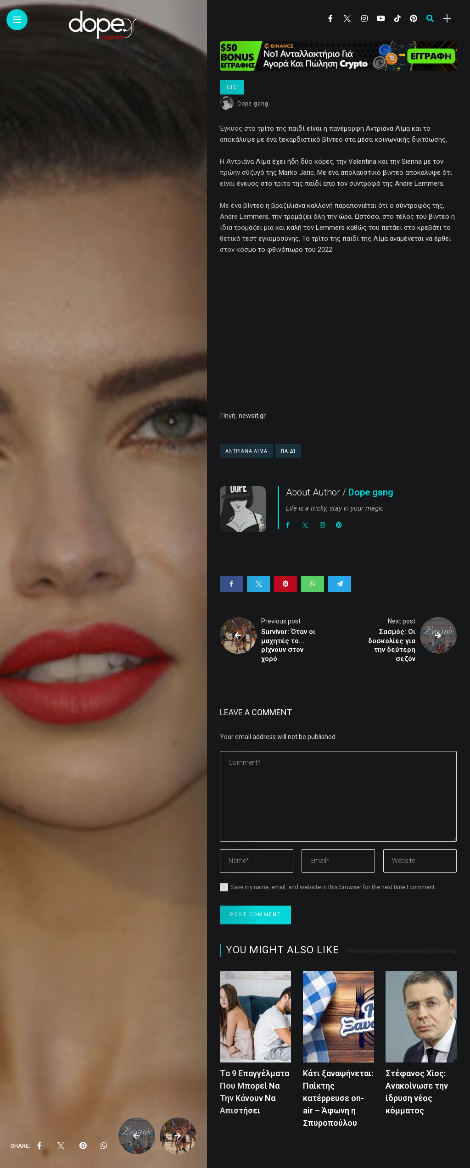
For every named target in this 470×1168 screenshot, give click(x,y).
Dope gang (253, 103)
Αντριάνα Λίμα (246, 451)
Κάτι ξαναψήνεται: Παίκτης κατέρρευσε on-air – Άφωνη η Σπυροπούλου (338, 1098)
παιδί (288, 451)
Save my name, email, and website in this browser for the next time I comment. (333, 887)
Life (232, 87)
